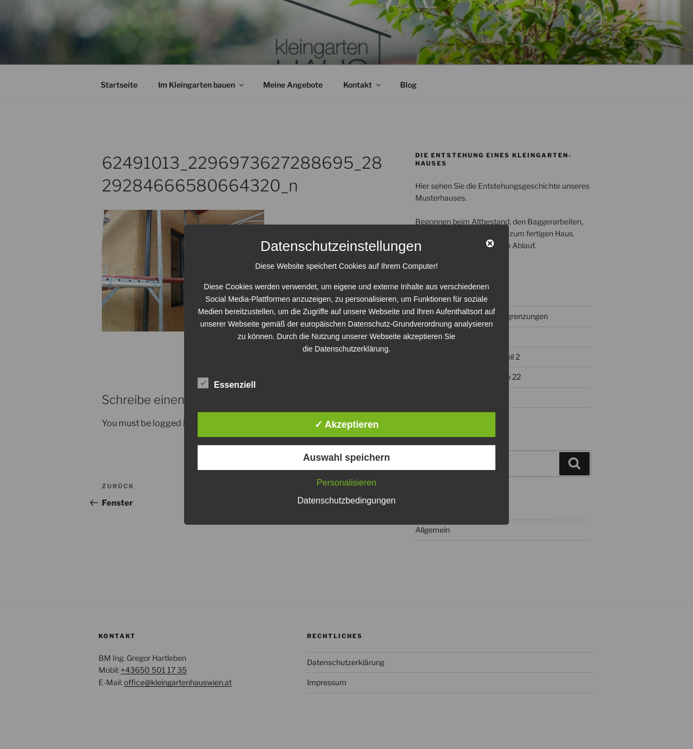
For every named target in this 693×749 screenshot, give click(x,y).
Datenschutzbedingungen (346, 500)
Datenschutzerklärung (351, 348)
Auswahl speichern (346, 457)
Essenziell (227, 382)
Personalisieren (346, 482)
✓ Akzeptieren (347, 424)
